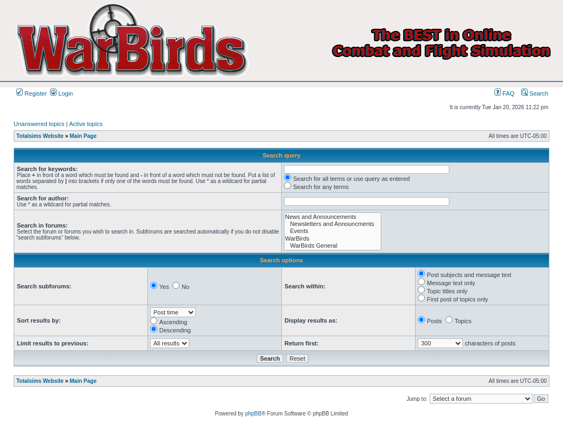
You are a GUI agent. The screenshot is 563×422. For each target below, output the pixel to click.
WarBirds (332, 238)
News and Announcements (332, 217)
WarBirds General (332, 245)
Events (332, 231)
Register (31, 93)
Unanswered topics (39, 124)
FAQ (504, 93)
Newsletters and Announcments (332, 224)
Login (61, 93)
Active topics (86, 124)
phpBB (253, 414)
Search (534, 93)
